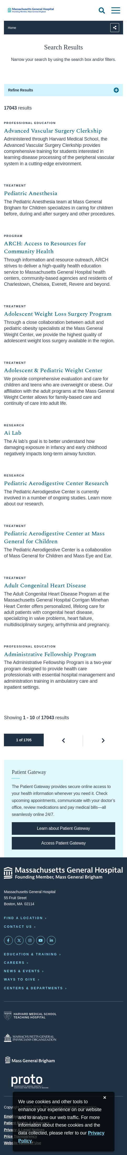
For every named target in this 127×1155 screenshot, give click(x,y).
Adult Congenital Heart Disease (45, 585)
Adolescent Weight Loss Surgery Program (58, 314)
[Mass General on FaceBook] (8, 940)
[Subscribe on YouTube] (40, 940)
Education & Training (30, 954)
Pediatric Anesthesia (30, 193)
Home (12, 28)
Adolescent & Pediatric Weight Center (53, 370)
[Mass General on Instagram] (29, 940)
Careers (14, 963)
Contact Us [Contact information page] (18, 927)
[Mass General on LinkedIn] (51, 940)
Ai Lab (12, 433)
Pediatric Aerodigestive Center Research (56, 483)
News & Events (22, 971)
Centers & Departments (33, 988)
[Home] (42, 10)
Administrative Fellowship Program (50, 654)
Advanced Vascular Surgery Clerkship (53, 131)
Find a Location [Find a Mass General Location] (23, 918)
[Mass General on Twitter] (19, 940)
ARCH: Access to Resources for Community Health (45, 247)
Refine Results (20, 90)
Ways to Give (20, 979)
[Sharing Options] (114, 27)
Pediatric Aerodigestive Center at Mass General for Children (54, 537)
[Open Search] (101, 10)
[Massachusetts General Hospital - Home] (63, 873)
